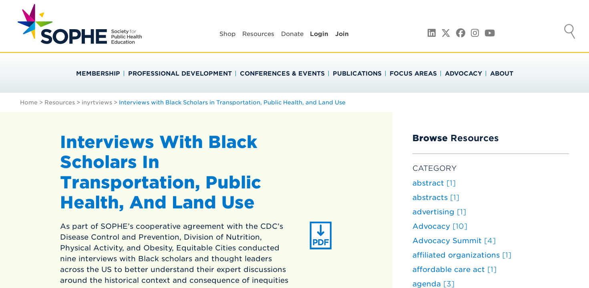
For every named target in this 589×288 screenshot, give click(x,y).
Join (342, 34)
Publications (357, 73)
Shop (227, 34)
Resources (258, 34)
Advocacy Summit (454, 240)
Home (29, 102)
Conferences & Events (282, 73)
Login (319, 34)
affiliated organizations (461, 255)
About (501, 73)
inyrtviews (97, 102)
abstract (434, 183)
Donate (292, 34)
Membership (98, 73)
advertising (439, 212)
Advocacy (463, 73)
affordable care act (454, 269)
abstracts (435, 197)
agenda (433, 284)
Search (570, 32)
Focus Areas (413, 73)
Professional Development (180, 73)
